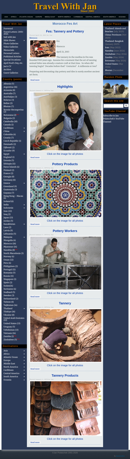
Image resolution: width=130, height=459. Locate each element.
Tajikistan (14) (10, 305)
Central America (93, 17)
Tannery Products (65, 375)
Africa (14, 17)
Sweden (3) (9, 295)
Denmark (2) (10, 144)
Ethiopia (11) (9, 163)
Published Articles (12, 56)
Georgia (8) (9, 176)
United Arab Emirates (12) (14, 319)
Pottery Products (65, 164)
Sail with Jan (10, 37)
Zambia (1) (10, 336)
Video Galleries (11, 47)
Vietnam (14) (10, 333)
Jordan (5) (8, 221)
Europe (39, 17)
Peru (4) (7, 263)
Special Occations (12, 59)
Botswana (110, 60)
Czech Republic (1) (12, 141)
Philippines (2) (11, 266)
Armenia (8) (9, 90)
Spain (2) (8, 282)
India (6, 204)
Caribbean (78, 17)
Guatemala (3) (10, 189)
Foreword (8, 28)
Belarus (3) (9, 100)
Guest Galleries (11, 72)
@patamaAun (120, 456)
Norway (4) (9, 256)
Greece (7, 183)
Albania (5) (9, 83)
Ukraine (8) (9, 315)
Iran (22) (8, 211)
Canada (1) (9, 124)
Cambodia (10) (10, 121)
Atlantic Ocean (26, 17)
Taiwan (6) (9, 302)
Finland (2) (9, 170)
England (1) (9, 157)
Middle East (50, 17)
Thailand (8, 308)
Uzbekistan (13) (11, 330)
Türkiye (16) (9, 311)
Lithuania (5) (10, 233)
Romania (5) (9, 272)
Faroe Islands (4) (11, 167)
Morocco (33, 38)
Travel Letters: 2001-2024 (14, 33)
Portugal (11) (10, 269)
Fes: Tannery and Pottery (65, 31)
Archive (7, 69)
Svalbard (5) (9, 292)
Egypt (6, 154)
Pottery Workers (65, 231)
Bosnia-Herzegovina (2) (13, 110)
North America (64, 17)
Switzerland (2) (11, 298)
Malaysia (8, 237)
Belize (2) (8, 103)
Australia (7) (10, 93)
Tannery (65, 303)
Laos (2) (7, 227)
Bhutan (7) (9, 106)
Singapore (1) (10, 279)
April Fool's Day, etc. (13, 63)
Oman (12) (8, 259)
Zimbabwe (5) (12, 339)
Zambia (108, 57)
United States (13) (12, 323)
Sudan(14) (8, 285)
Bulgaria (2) (9, 118)
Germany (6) (10, 180)
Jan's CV (7, 66)
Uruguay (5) (9, 326)
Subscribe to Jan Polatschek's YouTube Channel (113, 118)
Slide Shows (9, 40)
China (6, 131)
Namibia (109, 50)
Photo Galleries (11, 43)
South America (109, 17)
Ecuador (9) (9, 150)
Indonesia (8, 207)
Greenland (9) (10, 186)
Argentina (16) (10, 87)
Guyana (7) (9, 193)
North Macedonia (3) (14, 253)
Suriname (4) (10, 289)
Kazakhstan (9, 224)
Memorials (9, 50)
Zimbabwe (110, 54)
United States (111, 64)
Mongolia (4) (10, 240)
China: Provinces (113, 34)
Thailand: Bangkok (114, 41)
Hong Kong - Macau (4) (13, 197)
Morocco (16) (10, 243)
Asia (6, 17)
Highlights (65, 86)
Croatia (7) (9, 137)
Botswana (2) (11, 115)
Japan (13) (8, 217)
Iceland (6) (9, 201)
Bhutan (108, 70)
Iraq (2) (7, 214)
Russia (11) (9, 276)
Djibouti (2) (9, 147)
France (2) (8, 173)
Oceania (122, 17)
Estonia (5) (9, 160)
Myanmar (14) (10, 246)
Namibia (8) (11, 250)
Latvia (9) (8, 230)
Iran (107, 47)
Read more (35, 79)
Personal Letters (11, 53)
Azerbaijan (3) (10, 96)
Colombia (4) (10, 134)
